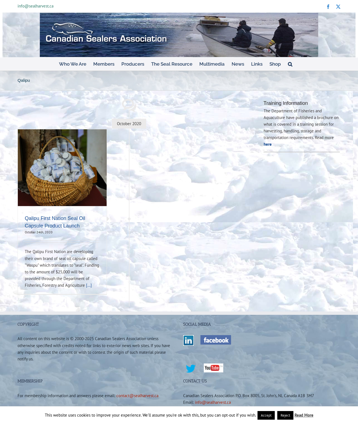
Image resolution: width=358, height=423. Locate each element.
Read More (304, 415)
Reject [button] (285, 415)
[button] (290, 64)
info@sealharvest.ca (35, 6)
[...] (89, 285)
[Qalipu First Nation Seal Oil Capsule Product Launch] (62, 167)
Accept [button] (266, 415)
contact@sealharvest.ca (137, 395)
